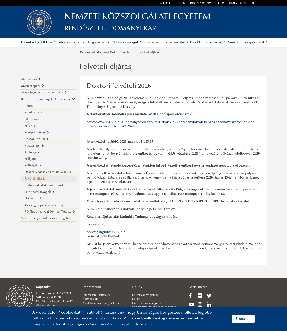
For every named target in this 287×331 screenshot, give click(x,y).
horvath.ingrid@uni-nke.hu (107, 232)
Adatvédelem (90, 299)
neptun (180, 3)
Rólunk (29, 106)
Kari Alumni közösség (207, 42)
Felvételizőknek (71, 42)
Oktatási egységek (126, 42)
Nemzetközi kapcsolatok (248, 42)
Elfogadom (243, 318)
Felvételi (137, 299)
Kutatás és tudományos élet (166, 42)
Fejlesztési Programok (145, 295)
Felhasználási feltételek (96, 295)
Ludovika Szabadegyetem (147, 303)
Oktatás (48, 42)
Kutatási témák (34, 145)
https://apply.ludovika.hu (191, 149)
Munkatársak (33, 112)
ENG (261, 3)
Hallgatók (30, 159)
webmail (165, 3)
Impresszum (92, 287)
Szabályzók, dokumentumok (44, 185)
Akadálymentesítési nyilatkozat (101, 303)
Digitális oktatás (200, 3)
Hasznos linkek (34, 198)
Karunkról (30, 42)
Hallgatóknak (97, 42)
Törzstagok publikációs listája (44, 205)
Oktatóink (31, 119)
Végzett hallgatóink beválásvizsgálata (46, 218)
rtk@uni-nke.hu (45, 305)
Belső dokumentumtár (231, 3)
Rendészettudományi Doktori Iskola (105, 52)
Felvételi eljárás (149, 52)
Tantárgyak (31, 152)
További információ (134, 324)
